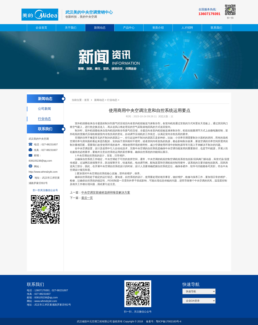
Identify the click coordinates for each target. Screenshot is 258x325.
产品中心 (129, 27)
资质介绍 (158, 27)
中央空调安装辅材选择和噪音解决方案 (105, 192)
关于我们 (70, 27)
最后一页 (87, 197)
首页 (86, 100)
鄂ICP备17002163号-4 (168, 321)
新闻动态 (100, 27)
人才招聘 (187, 27)
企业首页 (41, 27)
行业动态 (112, 100)
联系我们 (216, 27)
